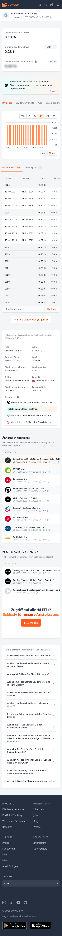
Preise (5, 842)
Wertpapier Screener (13, 821)
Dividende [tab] (7, 102)
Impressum (39, 842)
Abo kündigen (10, 866)
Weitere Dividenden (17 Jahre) (31, 319)
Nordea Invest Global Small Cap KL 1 (33, 579)
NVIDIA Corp (19, 468)
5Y (41, 116)
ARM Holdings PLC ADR (25, 497)
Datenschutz (40, 848)
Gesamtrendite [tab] (53, 102)
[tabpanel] (31, 135)
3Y (35, 116)
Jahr (44, 153)
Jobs (35, 815)
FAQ (4, 854)
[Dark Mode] (45, 4)
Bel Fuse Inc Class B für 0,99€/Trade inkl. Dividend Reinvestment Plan (32, 402)
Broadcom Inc (20, 478)
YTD (23, 116)
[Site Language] (40, 4)
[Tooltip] (38, 377)
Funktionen (8, 848)
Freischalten (31, 622)
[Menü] (58, 5)
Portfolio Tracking (12, 815)
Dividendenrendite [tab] (25, 102)
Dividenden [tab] (11, 167)
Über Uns (38, 809)
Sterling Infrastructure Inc (29, 527)
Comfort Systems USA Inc (26, 507)
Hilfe (5, 860)
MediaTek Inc (20, 536)
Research (7, 827)
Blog (35, 821)
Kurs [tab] (40, 102)
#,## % (10, 66)
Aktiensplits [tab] (33, 167)
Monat (52, 153)
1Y (29, 116)
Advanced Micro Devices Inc (28, 488)
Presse (37, 827)
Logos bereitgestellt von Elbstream (19, 916)
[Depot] (51, 4)
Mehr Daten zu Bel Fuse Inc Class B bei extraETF (33, 422)
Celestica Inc (20, 517)
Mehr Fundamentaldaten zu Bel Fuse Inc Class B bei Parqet (33, 415)
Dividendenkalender (13, 809)
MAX (47, 116)
